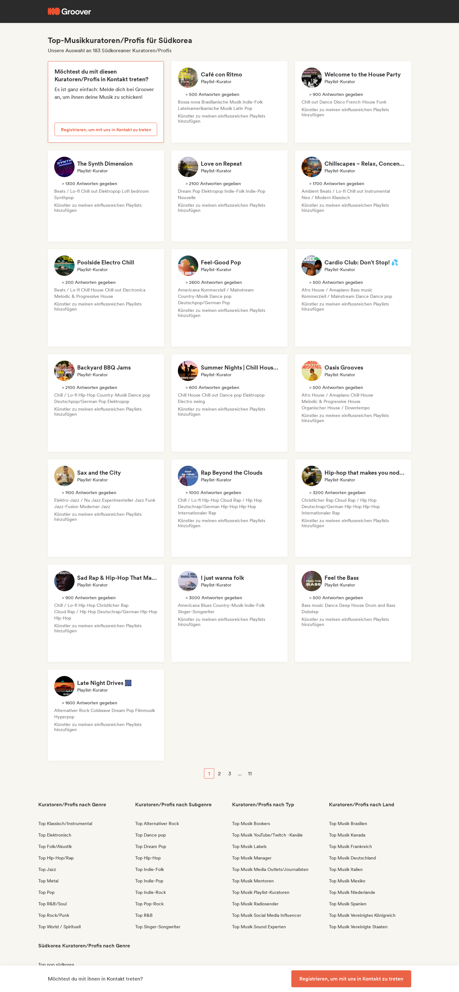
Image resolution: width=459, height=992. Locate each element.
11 (250, 774)
